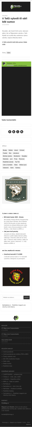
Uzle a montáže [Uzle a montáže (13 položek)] (7, 164)
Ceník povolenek (8, 352)
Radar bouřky (7, 363)
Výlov (8, 52)
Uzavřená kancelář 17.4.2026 (13, 254)
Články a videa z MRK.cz (10, 213)
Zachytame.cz (6, 305)
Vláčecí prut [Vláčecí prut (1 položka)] (22, 164)
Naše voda (6, 361)
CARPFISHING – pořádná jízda (12, 374)
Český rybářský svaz (9, 356)
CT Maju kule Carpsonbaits (10, 328)
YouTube (17, 131)
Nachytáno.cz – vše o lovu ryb (12, 386)
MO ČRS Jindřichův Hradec (11, 250)
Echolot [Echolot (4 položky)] (22, 150)
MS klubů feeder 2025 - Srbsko (14, 217)
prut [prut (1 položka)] (11, 159)
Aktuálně (4, 15)
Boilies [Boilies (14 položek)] (11, 150)
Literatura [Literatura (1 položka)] (16, 153)
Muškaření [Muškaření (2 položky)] (17, 156)
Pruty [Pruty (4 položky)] (15, 159)
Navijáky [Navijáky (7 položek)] (24, 156)
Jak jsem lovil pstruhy (11, 231)
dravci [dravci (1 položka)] (16, 150)
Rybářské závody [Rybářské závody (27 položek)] (8, 162)
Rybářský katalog (8, 391)
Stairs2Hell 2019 (7, 340)
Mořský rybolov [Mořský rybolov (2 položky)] (7, 156)
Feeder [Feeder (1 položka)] (5, 153)
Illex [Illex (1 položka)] (10, 153)
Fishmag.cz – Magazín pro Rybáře (16, 7)
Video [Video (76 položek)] (16, 164)
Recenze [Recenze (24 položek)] (21, 159)
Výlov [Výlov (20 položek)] (12, 167)
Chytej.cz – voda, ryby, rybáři (12, 376)
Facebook (9, 131)
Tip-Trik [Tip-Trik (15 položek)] (17, 162)
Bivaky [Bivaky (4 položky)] (5, 150)
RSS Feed (21, 131)
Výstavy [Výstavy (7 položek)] (17, 167)
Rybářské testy (7, 366)
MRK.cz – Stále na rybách (11, 381)
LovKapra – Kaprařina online (11, 379)
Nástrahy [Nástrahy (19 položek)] (5, 159)
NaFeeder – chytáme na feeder (12, 388)
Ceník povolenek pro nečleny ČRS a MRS (15, 354)
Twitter (13, 131)
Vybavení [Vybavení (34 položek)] (6, 167)
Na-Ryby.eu (6, 384)
